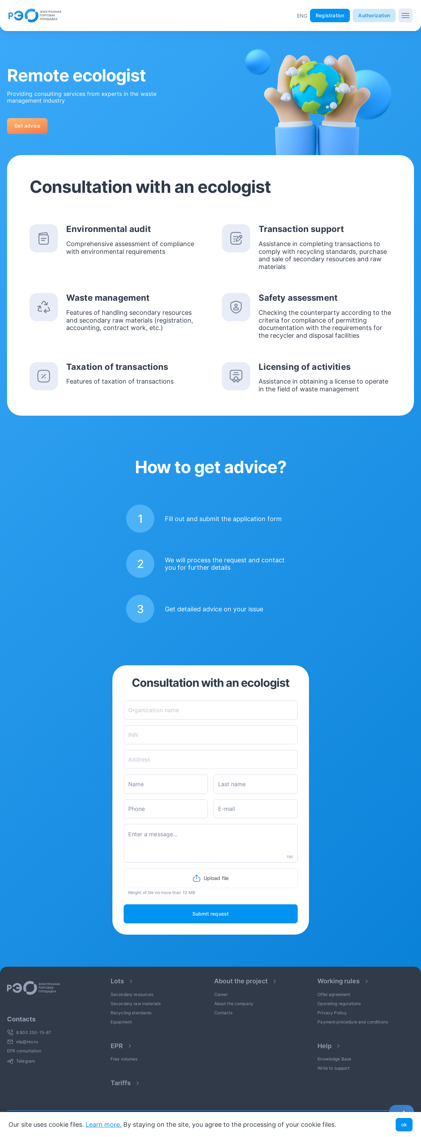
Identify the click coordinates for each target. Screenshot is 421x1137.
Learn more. (104, 1124)
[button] (302, 15)
